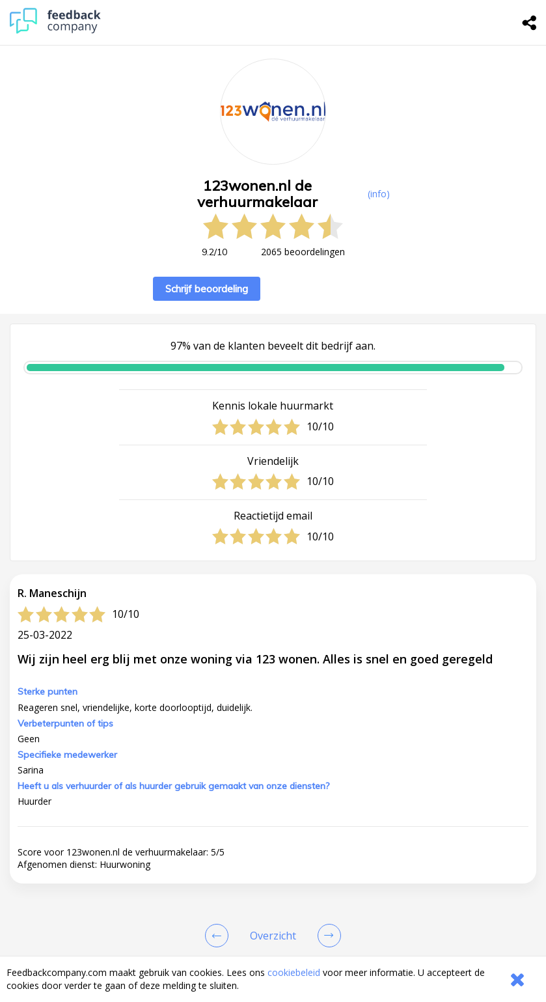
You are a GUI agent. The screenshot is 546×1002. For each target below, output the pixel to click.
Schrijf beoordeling (206, 289)
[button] (273, 902)
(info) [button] (379, 194)
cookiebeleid (293, 972)
